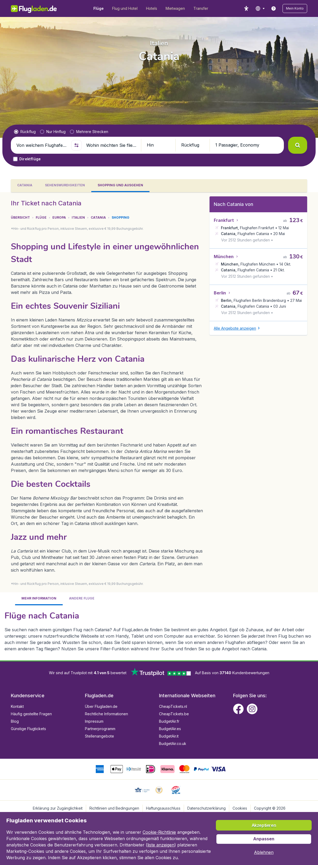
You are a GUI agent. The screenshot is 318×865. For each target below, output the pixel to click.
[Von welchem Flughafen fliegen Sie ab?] (41, 145)
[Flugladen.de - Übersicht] (37, 8)
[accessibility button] (246, 8)
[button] (295, 8)
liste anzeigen (160, 845)
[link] (273, 8)
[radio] (25, 132)
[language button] (260, 8)
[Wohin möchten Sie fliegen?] (111, 145)
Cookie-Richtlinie (159, 832)
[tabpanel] (159, 426)
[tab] (25, 185)
